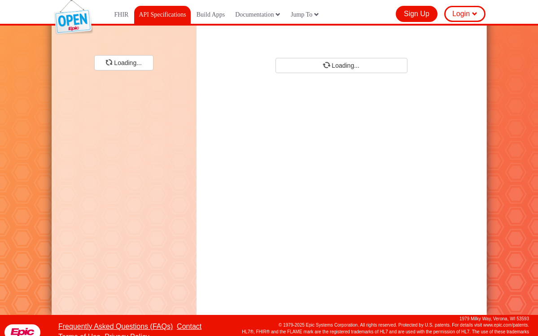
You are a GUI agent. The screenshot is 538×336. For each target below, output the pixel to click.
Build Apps (211, 14)
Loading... (123, 62)
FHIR (121, 14)
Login (464, 13)
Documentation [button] (257, 14)
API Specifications (162, 14)
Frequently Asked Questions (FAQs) (115, 326)
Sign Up (416, 13)
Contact (189, 326)
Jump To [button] (305, 14)
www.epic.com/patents (505, 325)
